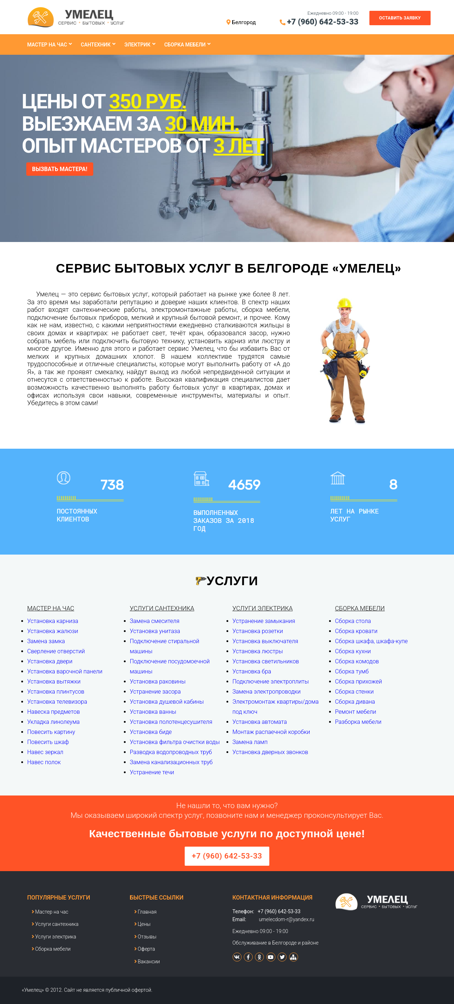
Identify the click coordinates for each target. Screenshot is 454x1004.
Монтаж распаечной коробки (271, 732)
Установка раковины (158, 681)
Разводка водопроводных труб (171, 752)
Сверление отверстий (56, 651)
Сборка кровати (356, 631)
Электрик (137, 45)
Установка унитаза (155, 631)
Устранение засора (155, 691)
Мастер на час (47, 45)
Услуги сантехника (162, 608)
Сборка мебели (185, 45)
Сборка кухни (353, 651)
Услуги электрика (263, 608)
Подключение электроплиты (271, 681)
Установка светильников (266, 661)
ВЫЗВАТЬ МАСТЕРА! (60, 169)
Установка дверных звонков (270, 752)
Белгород (244, 22)
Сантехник (96, 45)
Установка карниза (52, 621)
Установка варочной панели (65, 671)
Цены (142, 924)
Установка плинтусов (56, 691)
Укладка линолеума (53, 721)
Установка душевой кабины (167, 701)
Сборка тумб (352, 671)
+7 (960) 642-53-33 (322, 21)
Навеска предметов (53, 711)
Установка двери (50, 661)
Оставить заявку (400, 18)
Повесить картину (51, 732)
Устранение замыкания (264, 621)
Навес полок (44, 762)
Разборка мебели (358, 721)
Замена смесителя (155, 621)
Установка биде (151, 732)
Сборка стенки (354, 691)
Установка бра (252, 671)
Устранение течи (152, 772)
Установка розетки (258, 631)
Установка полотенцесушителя (171, 721)
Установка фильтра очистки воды (175, 742)
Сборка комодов (357, 661)
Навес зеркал (45, 752)
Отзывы (145, 937)
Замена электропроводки (267, 691)
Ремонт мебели (355, 711)
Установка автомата (260, 721)
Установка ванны (153, 711)
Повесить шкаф (48, 742)
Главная (145, 912)
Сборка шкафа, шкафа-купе (371, 641)
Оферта (144, 949)
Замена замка (46, 641)
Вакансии (147, 961)
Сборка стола (353, 621)
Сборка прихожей (358, 681)
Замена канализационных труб (171, 762)
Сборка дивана (355, 701)
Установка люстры (258, 651)
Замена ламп (250, 742)
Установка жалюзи (52, 631)
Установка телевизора (57, 701)
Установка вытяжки (54, 681)
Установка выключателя (265, 641)
